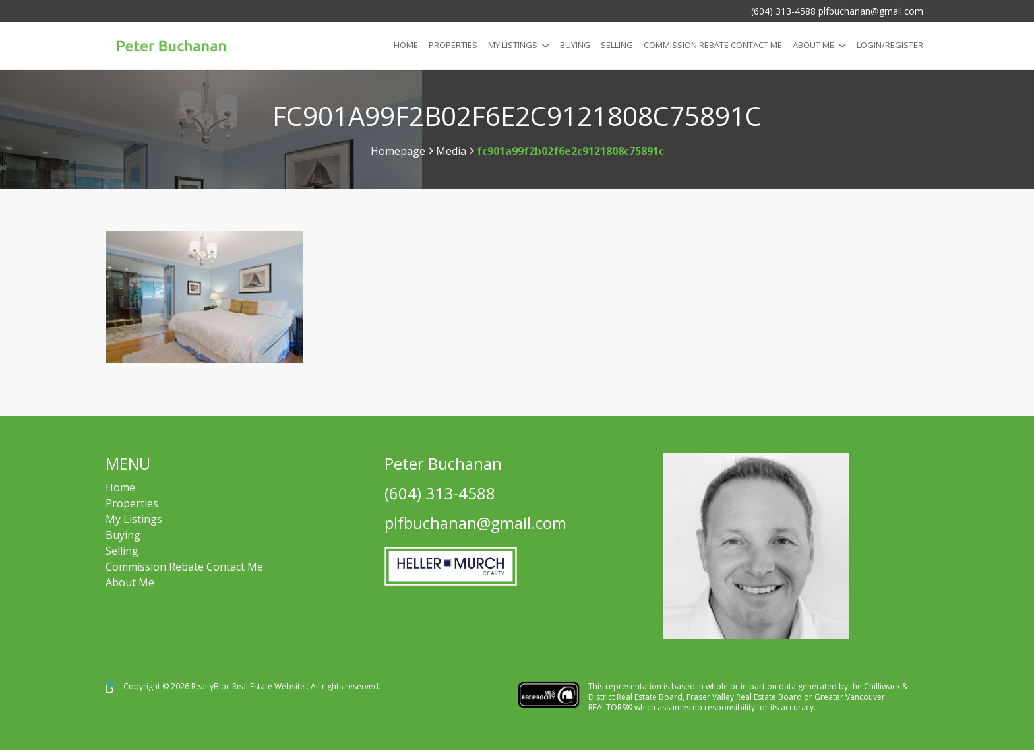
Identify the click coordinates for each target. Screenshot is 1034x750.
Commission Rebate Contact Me (184, 566)
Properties (453, 45)
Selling (617, 45)
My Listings (512, 45)
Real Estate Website (269, 686)
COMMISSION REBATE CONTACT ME (713, 45)
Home (406, 45)
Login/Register (890, 45)
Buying (575, 45)
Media (451, 151)
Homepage (398, 151)
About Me (813, 45)
